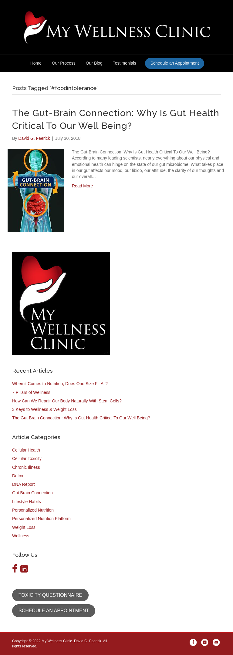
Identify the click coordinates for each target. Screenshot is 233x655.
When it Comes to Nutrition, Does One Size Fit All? (60, 383)
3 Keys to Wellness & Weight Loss (44, 409)
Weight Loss (23, 527)
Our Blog (94, 63)
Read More (82, 185)
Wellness (20, 535)
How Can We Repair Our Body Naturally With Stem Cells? (67, 400)
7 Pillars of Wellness (31, 392)
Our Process (64, 63)
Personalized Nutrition (33, 510)
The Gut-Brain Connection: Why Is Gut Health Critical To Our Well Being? (81, 417)
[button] (50, 595)
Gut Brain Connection (32, 492)
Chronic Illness (26, 467)
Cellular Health (26, 450)
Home (36, 63)
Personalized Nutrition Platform (41, 518)
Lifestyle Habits (26, 501)
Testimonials (124, 63)
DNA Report (23, 484)
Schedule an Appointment (174, 63)
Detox (17, 475)
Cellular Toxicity (27, 458)
